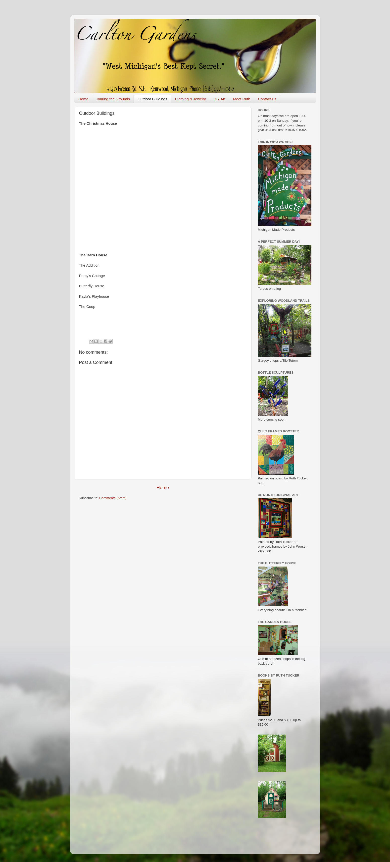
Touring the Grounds (113, 99)
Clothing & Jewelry (190, 99)
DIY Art (219, 99)
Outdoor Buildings (152, 99)
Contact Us (267, 99)
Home (83, 99)
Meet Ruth (241, 99)
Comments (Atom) (113, 498)
